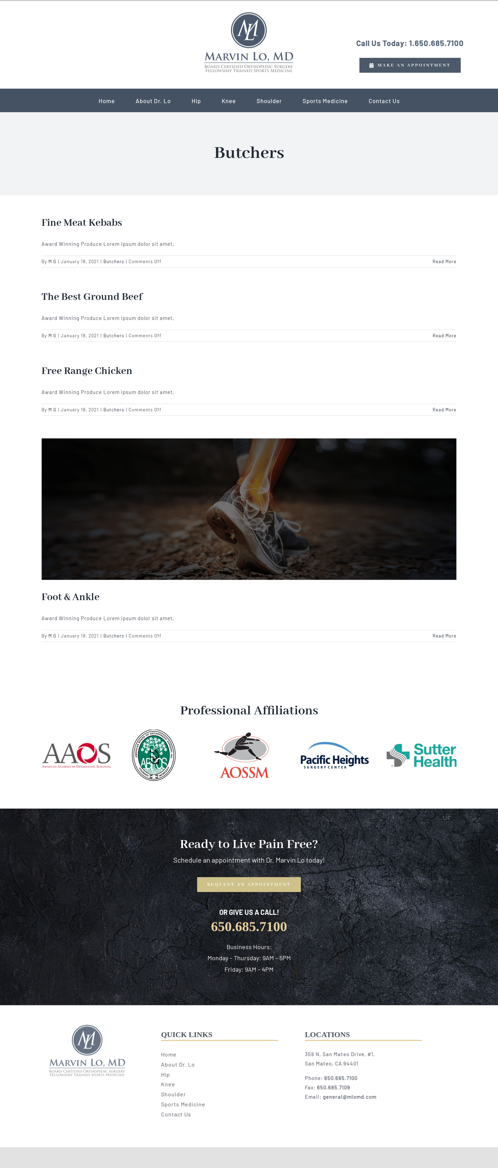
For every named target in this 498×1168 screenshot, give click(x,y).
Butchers (113, 261)
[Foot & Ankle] (249, 509)
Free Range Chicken (87, 371)
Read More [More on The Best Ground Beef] (444, 335)
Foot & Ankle (71, 597)
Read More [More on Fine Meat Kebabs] (444, 261)
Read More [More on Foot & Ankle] (444, 636)
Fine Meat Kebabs (82, 223)
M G (52, 261)
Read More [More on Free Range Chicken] (444, 409)
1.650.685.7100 (435, 42)
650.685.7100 (343, 1078)
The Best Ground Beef (92, 297)
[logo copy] (248, 14)
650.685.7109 (335, 1087)
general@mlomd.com (352, 1097)
